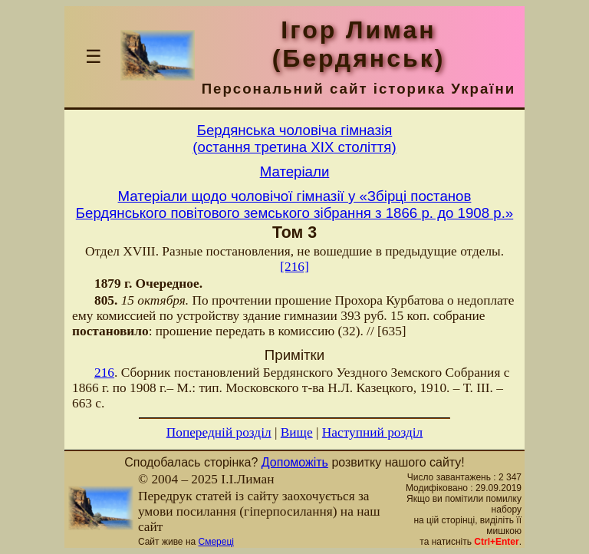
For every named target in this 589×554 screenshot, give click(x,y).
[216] (294, 266)
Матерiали (295, 171)
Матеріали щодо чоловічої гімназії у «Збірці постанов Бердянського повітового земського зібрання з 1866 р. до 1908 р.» (294, 204)
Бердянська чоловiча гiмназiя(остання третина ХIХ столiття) (294, 138)
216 (104, 372)
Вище (297, 432)
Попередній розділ (218, 432)
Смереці (216, 541)
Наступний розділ (372, 432)
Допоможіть (295, 462)
